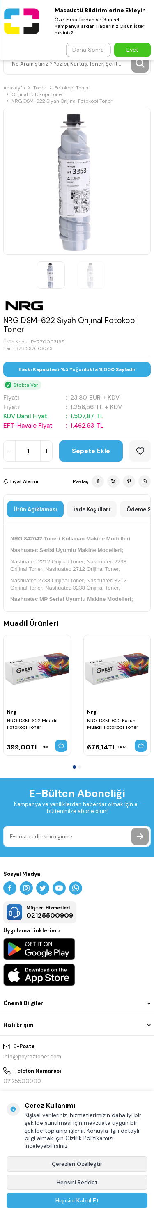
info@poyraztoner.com (32, 1056)
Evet (132, 49)
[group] (77, 181)
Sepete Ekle (91, 451)
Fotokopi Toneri (72, 88)
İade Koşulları (92, 509)
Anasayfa (14, 88)
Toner (39, 88)
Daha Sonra (88, 49)
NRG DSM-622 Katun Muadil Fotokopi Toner (112, 723)
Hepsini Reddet (77, 1182)
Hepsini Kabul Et (77, 1200)
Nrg (11, 712)
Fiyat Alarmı (20, 481)
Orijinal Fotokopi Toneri (38, 94)
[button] (74, 767)
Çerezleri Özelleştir (77, 1164)
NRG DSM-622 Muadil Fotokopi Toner (32, 723)
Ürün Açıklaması (35, 509)
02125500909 (22, 1081)
